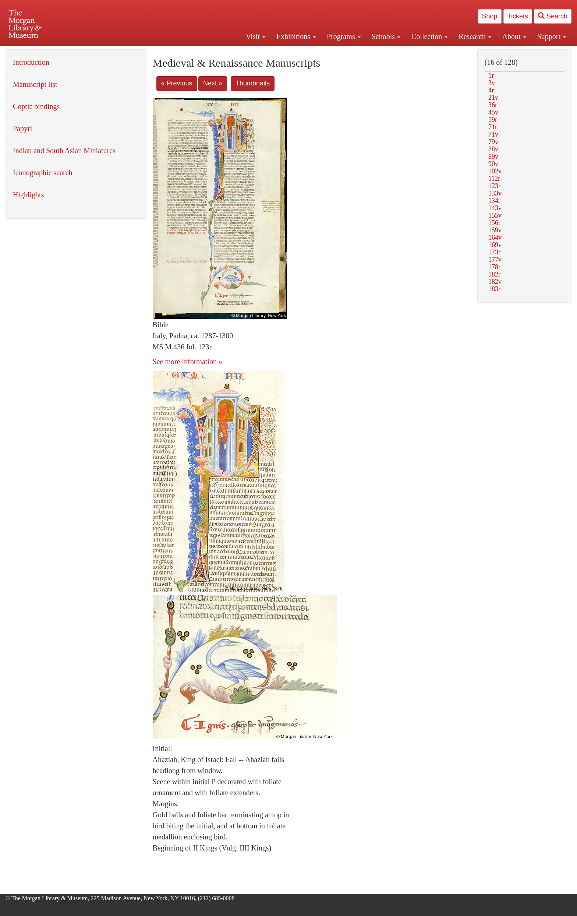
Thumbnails (253, 83)
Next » (212, 83)
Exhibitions (296, 36)
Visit (255, 36)
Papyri (22, 128)
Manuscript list (35, 84)
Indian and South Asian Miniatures (64, 151)
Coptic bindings (36, 106)
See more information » (187, 361)
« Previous (176, 83)
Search (552, 16)
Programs (344, 36)
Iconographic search (42, 173)
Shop (490, 16)
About (514, 36)
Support (551, 36)
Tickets (517, 16)
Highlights (28, 195)
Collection (429, 36)
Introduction (31, 62)
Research (475, 36)
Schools (386, 36)
